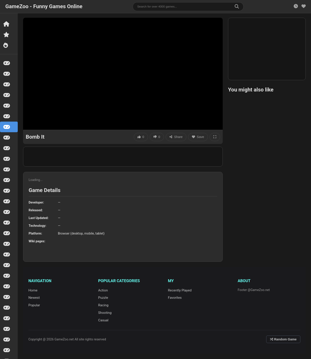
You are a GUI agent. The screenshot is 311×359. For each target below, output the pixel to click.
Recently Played (180, 290)
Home (32, 290)
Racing (103, 305)
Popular (34, 305)
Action (103, 290)
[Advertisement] (267, 49)
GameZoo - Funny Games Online (43, 6)
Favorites (175, 298)
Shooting (105, 313)
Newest (34, 298)
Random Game (283, 339)
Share (176, 137)
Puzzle (103, 298)
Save (198, 137)
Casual (103, 320)
